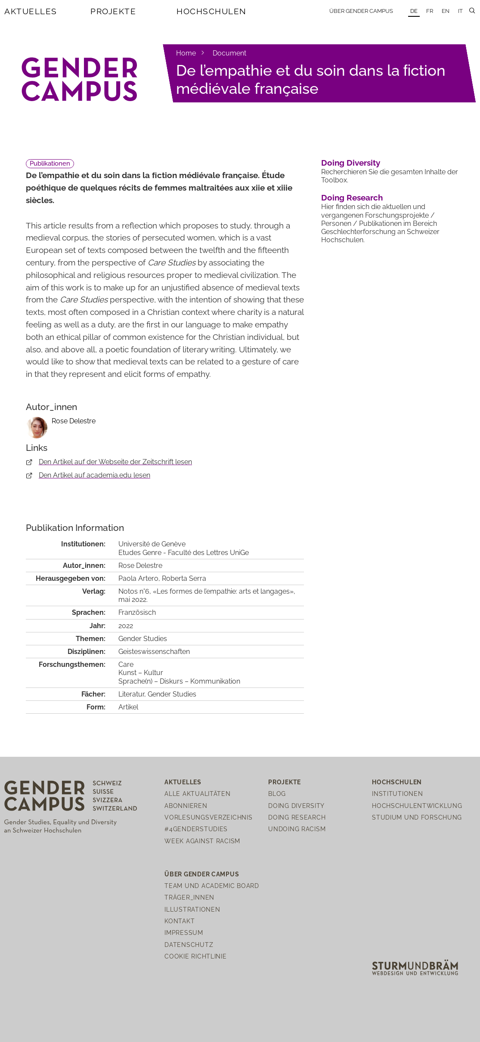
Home (186, 53)
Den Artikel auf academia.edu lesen (94, 475)
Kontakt (179, 921)
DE (414, 11)
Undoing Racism (296, 828)
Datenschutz (188, 944)
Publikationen (50, 163)
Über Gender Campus (361, 11)
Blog (277, 793)
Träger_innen (189, 897)
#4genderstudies (196, 828)
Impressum (183, 932)
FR (429, 11)
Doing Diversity (350, 162)
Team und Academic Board (211, 885)
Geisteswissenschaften (154, 651)
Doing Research (352, 197)
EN (445, 11)
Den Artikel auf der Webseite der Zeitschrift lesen (115, 462)
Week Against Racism (202, 841)
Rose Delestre (74, 421)
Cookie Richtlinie (195, 956)
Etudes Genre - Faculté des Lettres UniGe (183, 553)
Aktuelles (30, 11)
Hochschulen (212, 11)
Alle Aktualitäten (197, 793)
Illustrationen (192, 909)
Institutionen (397, 793)
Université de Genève (152, 544)
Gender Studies (142, 639)
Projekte (113, 11)
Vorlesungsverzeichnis (208, 817)
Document (229, 53)
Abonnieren (185, 805)
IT (460, 11)
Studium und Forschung (417, 817)
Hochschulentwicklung (417, 805)
